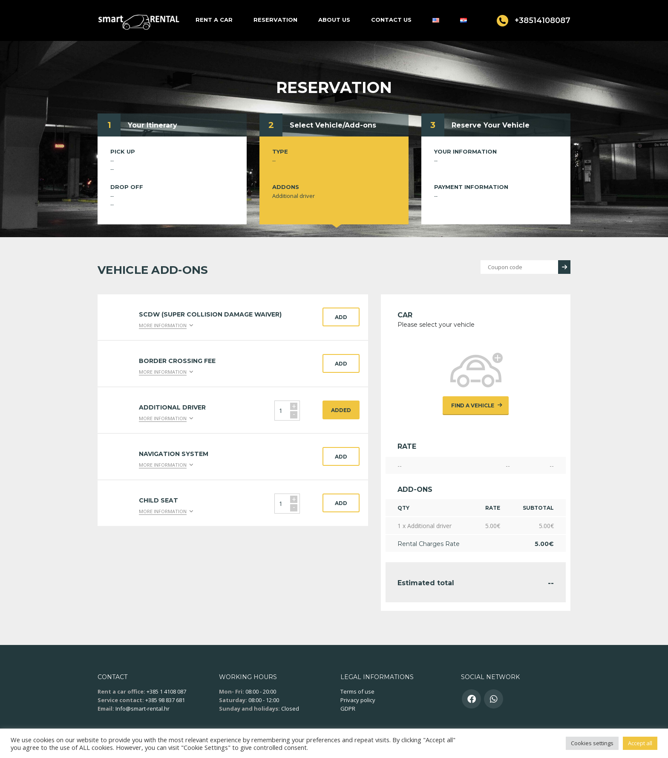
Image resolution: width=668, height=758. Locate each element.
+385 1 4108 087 (166, 691)
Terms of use (357, 691)
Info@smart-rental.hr (142, 708)
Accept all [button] (640, 743)
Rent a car (214, 19)
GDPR (347, 708)
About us (334, 19)
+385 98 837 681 (165, 700)
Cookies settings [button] (592, 743)
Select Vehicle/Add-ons (333, 125)
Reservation (275, 19)
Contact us (391, 19)
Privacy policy (357, 700)
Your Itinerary (152, 125)
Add (341, 317)
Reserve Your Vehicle (491, 125)
